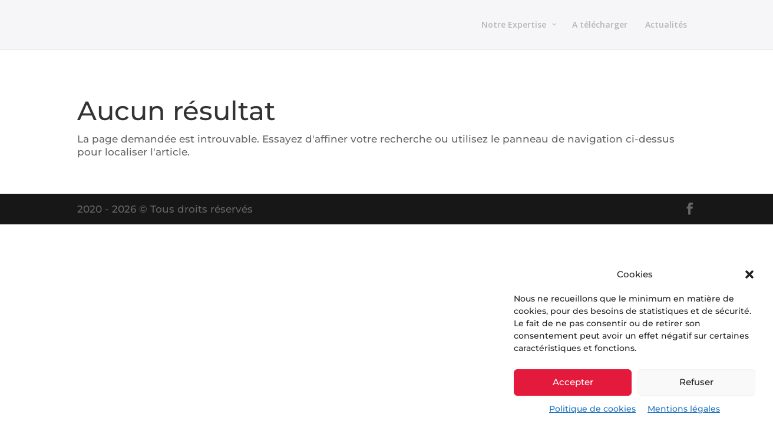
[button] (749, 274)
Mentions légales (684, 408)
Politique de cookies (592, 408)
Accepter (573, 381)
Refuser (696, 381)
